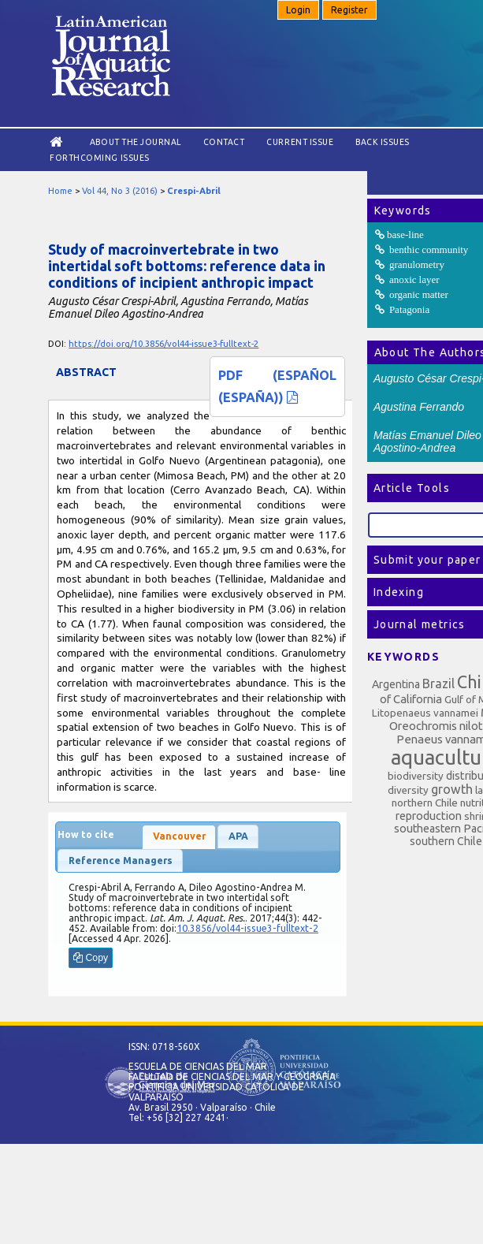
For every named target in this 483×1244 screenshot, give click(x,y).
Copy (90, 957)
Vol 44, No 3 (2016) (120, 191)
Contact (224, 142)
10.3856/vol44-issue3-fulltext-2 (247, 928)
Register (349, 10)
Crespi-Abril (194, 191)
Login (298, 10)
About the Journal (135, 142)
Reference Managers (121, 860)
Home (60, 191)
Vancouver (179, 836)
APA (238, 836)
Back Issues (382, 142)
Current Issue (299, 142)
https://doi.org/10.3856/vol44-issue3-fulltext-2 (163, 343)
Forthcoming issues (99, 157)
